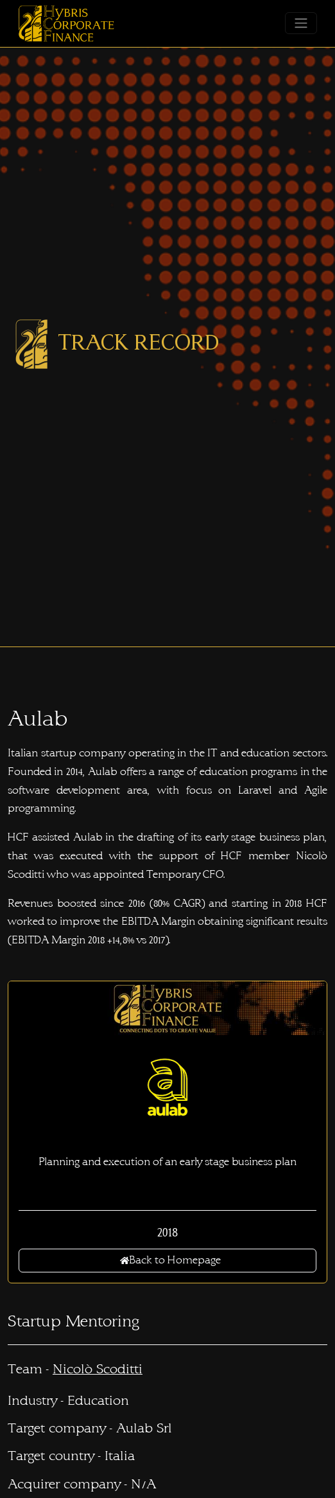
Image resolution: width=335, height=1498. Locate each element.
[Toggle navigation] (301, 23)
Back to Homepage (170, 1260)
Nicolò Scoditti (97, 1369)
